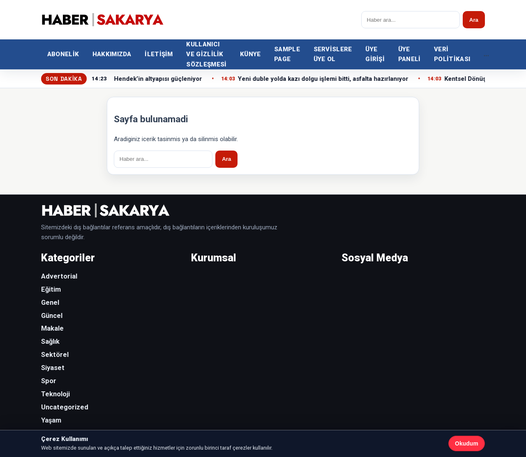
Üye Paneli (409, 54)
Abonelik (63, 54)
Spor (48, 381)
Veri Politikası (452, 54)
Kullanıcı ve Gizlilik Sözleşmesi (206, 54)
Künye (250, 54)
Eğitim (51, 289)
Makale (52, 328)
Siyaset (53, 368)
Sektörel (55, 355)
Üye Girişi (375, 54)
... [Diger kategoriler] (486, 53)
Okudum (466, 444)
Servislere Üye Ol (333, 54)
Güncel (51, 316)
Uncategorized (64, 407)
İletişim (159, 54)
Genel (50, 302)
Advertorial (59, 276)
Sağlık (50, 341)
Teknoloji (55, 394)
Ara (473, 20)
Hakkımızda (112, 54)
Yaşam (51, 420)
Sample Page (287, 54)
